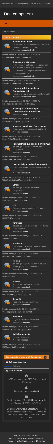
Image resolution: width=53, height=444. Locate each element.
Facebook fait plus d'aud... (12, 160)
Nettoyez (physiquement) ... (12, 256)
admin (25, 132)
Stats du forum (14, 371)
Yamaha (5, 239)
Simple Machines (28, 438)
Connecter (45, 4)
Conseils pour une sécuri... (12, 312)
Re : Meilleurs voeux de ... (12, 57)
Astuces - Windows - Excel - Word (29, 126)
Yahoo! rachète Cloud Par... (12, 180)
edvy (34, 50)
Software (17, 316)
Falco (29, 294)
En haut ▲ (35, 435)
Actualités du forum (23, 41)
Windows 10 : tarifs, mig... (12, 330)
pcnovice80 (29, 83)
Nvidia (4, 277)
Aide (15, 435)
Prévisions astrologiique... (12, 122)
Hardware (17, 243)
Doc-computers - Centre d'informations (23, 357)
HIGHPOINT (7, 218)
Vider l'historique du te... (11, 201)
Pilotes (16, 261)
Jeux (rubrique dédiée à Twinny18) (30, 164)
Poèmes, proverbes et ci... (12, 83)
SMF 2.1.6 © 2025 (15, 438)
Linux (16, 185)
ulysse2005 (30, 104)
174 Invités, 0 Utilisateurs (22, 409)
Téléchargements (21, 334)
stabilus (29, 256)
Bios (15, 205)
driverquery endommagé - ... (13, 294)
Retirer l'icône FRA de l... (11, 139)
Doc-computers (18, 14)
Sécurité (17, 299)
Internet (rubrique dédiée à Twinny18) (31, 144)
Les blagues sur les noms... (12, 104)
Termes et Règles (24, 435)
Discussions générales (24, 62)
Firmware (17, 223)
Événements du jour (16, 362)
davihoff (27, 50)
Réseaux (17, 281)
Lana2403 (34, 391)
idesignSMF (40, 438)
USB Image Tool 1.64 (10, 347)
